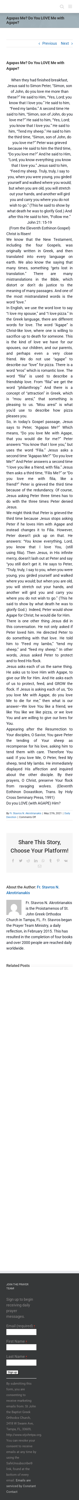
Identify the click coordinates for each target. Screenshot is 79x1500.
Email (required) (20, 1326)
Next (65, 43)
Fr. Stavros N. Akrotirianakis (25, 813)
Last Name (16, 1356)
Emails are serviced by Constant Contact (21, 1486)
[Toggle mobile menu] (70, 6)
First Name (16, 1341)
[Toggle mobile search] (62, 6)
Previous (49, 43)
